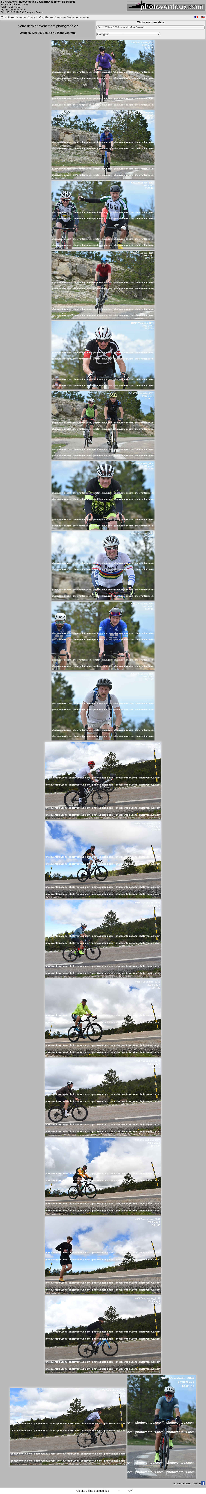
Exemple (60, 17)
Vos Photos (46, 17)
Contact (32, 17)
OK (130, 1490)
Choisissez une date (150, 22)
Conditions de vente (13, 17)
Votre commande (78, 17)
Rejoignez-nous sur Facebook (189, 1483)
